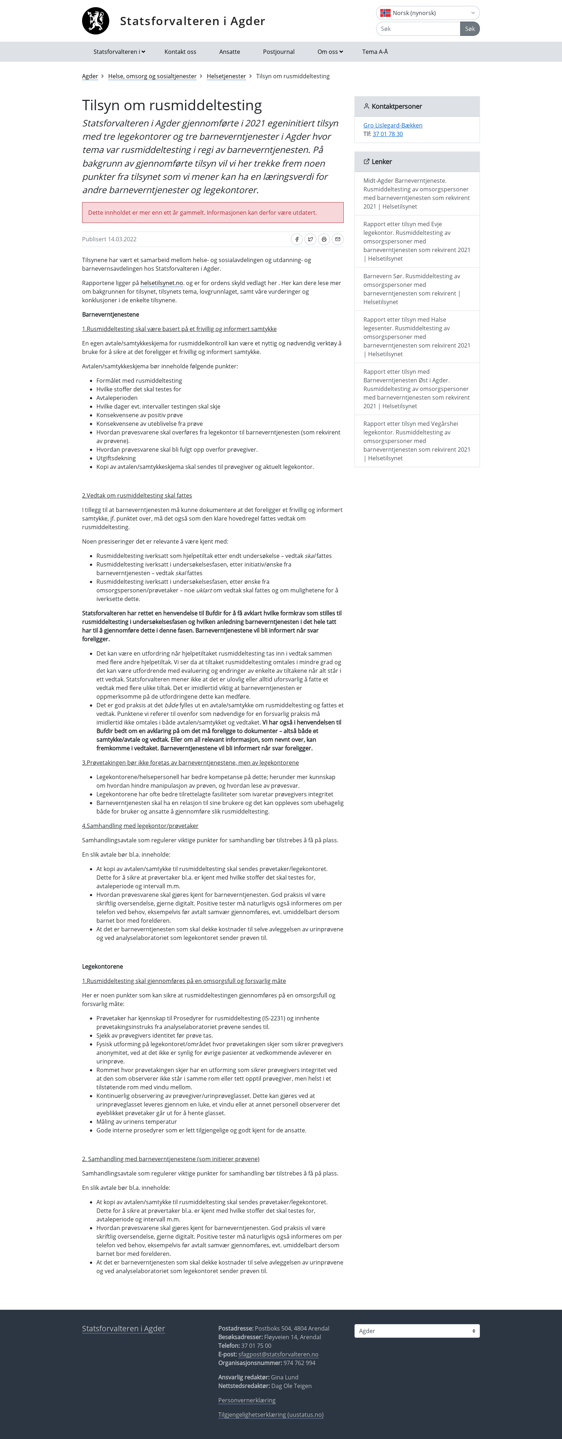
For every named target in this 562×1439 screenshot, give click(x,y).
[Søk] (418, 29)
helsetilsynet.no (161, 283)
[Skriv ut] (324, 239)
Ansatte (229, 52)
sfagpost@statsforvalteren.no (278, 1354)
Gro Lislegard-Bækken (393, 125)
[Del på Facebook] (297, 239)
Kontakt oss (180, 52)
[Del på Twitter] (310, 239)
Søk (470, 29)
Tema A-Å (375, 52)
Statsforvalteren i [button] (117, 52)
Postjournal (279, 52)
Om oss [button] (328, 52)
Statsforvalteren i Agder (193, 20)
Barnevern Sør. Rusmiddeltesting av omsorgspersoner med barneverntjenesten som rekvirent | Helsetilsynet (412, 289)
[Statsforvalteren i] (417, 1331)
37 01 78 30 (388, 134)
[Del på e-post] (338, 239)
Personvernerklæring (247, 1400)
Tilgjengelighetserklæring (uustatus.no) (271, 1415)
